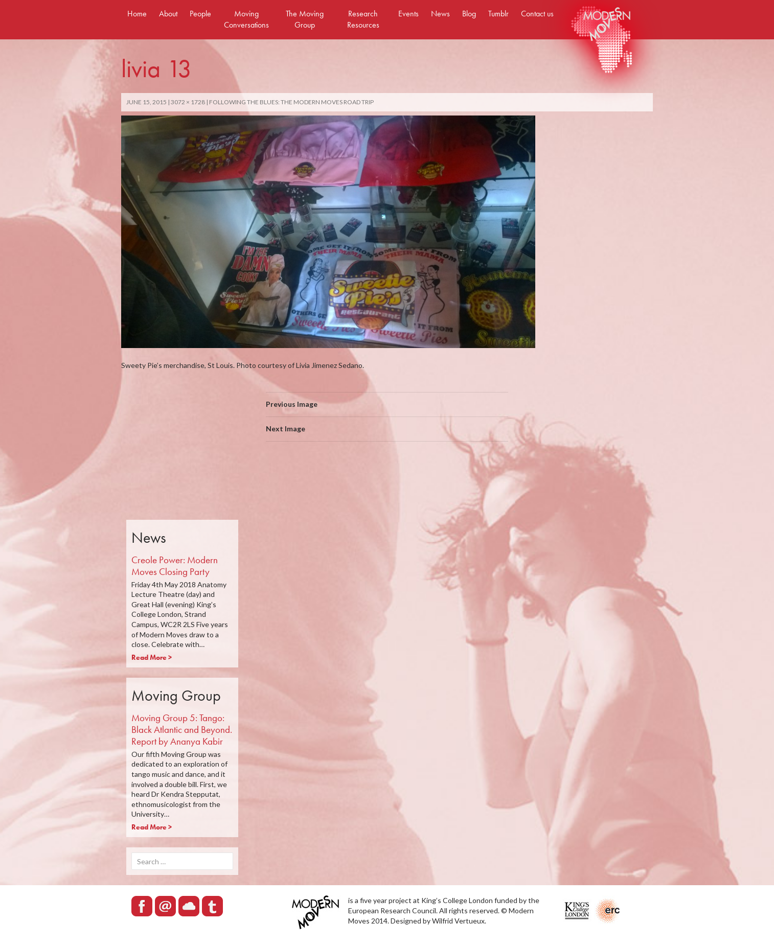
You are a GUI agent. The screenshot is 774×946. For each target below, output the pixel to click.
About (168, 13)
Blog (469, 13)
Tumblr (498, 13)
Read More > (151, 657)
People (200, 13)
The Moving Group (305, 19)
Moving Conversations (246, 19)
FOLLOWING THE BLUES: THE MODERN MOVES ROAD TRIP (291, 102)
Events (408, 13)
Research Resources (363, 19)
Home (137, 13)
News (440, 13)
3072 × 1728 (188, 102)
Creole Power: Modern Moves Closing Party (174, 565)
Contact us (537, 13)
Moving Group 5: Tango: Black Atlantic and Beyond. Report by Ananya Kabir (181, 729)
